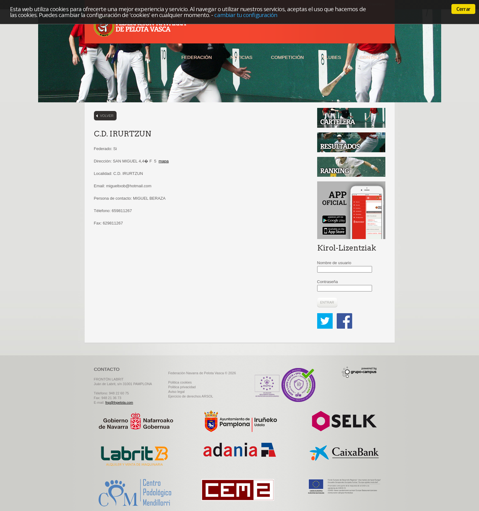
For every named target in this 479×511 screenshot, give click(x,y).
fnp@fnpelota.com (119, 402)
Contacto (372, 57)
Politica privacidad (182, 387)
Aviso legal (176, 391)
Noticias (241, 57)
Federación (196, 57)
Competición (287, 57)
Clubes (331, 57)
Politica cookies (180, 382)
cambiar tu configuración (245, 15)
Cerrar (463, 9)
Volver (107, 116)
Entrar (327, 302)
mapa (164, 161)
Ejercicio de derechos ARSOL (190, 396)
